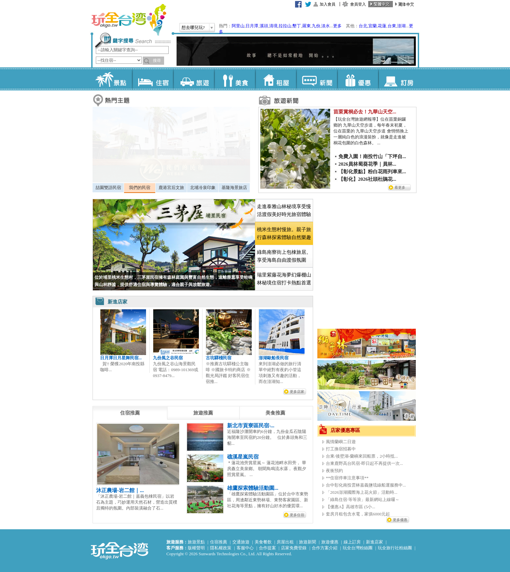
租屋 (275, 78)
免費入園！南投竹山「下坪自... (372, 156)
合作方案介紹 (324, 547)
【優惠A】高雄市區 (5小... (350, 506)
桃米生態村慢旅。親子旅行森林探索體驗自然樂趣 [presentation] (284, 233)
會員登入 (358, 4)
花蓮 (382, 25)
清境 (273, 25)
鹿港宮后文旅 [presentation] (171, 187)
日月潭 (251, 25)
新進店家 (374, 541)
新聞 (316, 78)
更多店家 (297, 391)
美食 (234, 78)
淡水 (325, 25)
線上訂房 (352, 541)
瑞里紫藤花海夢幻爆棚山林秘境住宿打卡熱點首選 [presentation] (284, 278)
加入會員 (327, 4)
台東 (392, 25)
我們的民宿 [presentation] (139, 187)
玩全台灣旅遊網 (128, 19)
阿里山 (238, 25)
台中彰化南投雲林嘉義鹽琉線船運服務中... (366, 485)
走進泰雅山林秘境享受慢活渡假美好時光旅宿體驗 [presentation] (284, 210)
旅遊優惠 (329, 541)
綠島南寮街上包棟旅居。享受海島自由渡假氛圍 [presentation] (284, 256)
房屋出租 (285, 541)
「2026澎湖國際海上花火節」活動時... (361, 492)
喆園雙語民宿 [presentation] (108, 187)
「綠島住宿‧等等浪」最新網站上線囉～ (362, 499)
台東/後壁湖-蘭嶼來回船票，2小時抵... (362, 456)
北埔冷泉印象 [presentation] (203, 187)
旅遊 (193, 78)
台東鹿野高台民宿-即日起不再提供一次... (364, 463)
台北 (363, 25)
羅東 (306, 25)
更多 (337, 25)
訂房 (398, 78)
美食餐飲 (263, 541)
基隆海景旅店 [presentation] (234, 187)
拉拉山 (285, 25)
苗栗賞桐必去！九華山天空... (364, 111)
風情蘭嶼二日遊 (341, 441)
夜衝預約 (334, 470)
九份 (316, 25)
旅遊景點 (196, 541)
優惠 (357, 78)
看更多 (399, 187)
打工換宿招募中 (341, 448)
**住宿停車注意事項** (347, 477)
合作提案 (267, 547)
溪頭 (264, 25)
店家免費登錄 (294, 547)
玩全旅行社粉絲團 (395, 547)
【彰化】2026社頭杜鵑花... (367, 179)
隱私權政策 (220, 547)
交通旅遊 (240, 541)
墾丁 (296, 25)
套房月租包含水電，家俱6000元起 (358, 514)
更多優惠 (400, 520)
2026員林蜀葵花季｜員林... (367, 164)
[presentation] (130, 412)
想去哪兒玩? (193, 27)
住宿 (152, 78)
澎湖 (401, 25)
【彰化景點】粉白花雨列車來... (372, 171)
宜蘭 (372, 25)
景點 (111, 78)
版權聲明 (196, 547)
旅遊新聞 (307, 541)
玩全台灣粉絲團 (357, 547)
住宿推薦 (218, 541)
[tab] (108, 187)
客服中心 (245, 547)
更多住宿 (297, 515)
